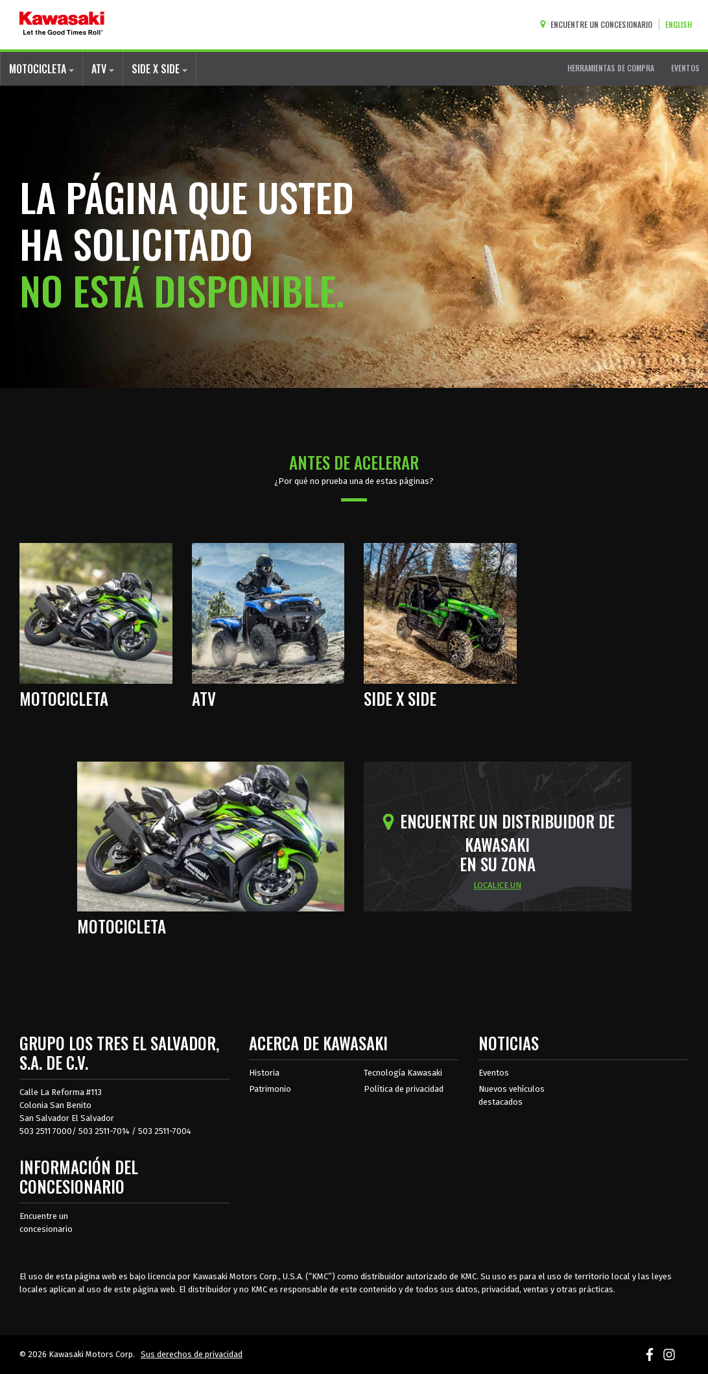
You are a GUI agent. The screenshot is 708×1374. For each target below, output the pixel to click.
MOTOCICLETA (41, 69)
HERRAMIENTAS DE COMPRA (610, 67)
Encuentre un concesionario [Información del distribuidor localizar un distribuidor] (46, 1222)
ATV (102, 69)
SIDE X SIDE (159, 69)
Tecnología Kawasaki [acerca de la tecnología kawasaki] (403, 1073)
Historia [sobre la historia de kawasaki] (264, 1073)
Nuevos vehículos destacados (511, 1095)
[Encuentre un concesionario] (598, 24)
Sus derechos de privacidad (191, 1354)
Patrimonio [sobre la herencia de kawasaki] (270, 1089)
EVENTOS (685, 67)
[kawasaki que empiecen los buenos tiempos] (61, 24)
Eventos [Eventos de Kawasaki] (493, 1073)
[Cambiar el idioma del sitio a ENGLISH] (681, 24)
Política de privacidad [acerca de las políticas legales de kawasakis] (403, 1089)
